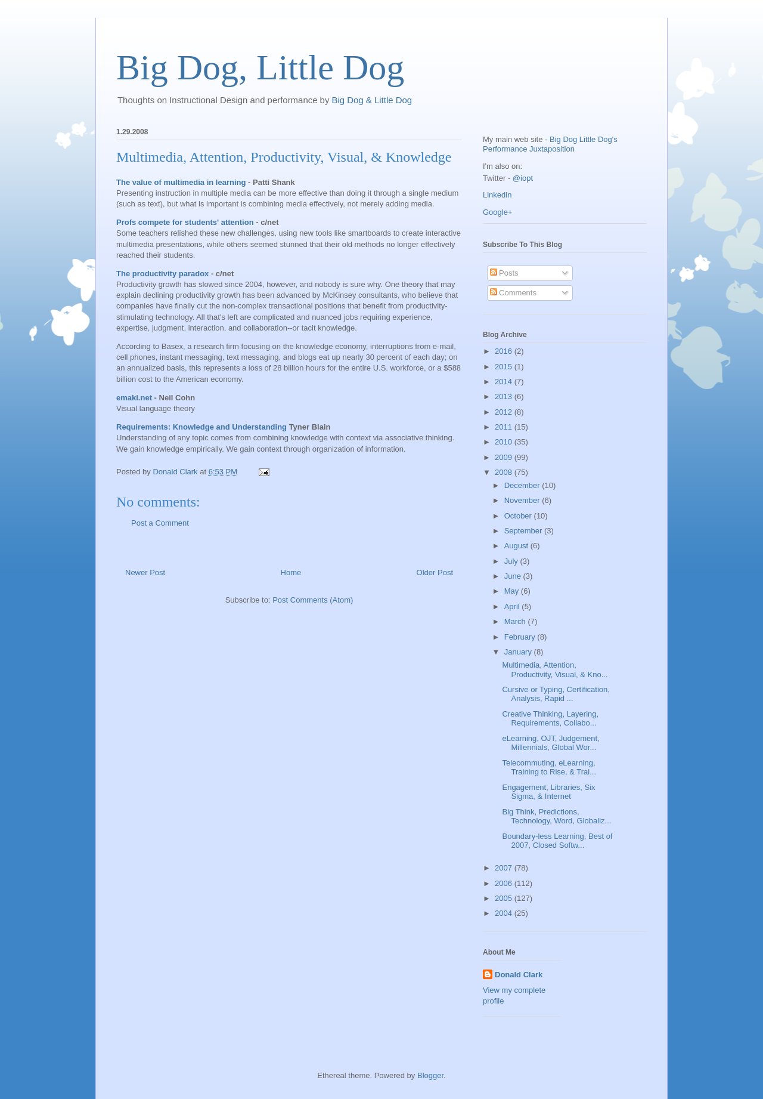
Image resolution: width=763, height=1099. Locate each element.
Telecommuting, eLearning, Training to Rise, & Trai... (549, 767)
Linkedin (497, 194)
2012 (504, 412)
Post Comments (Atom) (312, 599)
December (523, 485)
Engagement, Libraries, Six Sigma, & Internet (548, 792)
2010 (504, 441)
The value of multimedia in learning (181, 182)
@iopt (523, 178)
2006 (504, 883)
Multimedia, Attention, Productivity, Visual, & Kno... (554, 669)
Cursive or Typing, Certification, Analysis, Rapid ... (555, 694)
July (512, 561)
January (519, 651)
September (524, 530)
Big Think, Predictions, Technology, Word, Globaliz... (556, 816)
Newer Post (145, 572)
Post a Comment (160, 522)
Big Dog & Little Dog (372, 100)
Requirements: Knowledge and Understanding (201, 426)
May (512, 590)
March (516, 621)
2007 (504, 867)
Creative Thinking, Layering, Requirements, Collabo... (550, 718)
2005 (504, 898)
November (523, 500)
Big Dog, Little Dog (260, 67)
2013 (504, 396)
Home (291, 572)
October (519, 515)
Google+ (498, 212)
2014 (504, 381)
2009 (504, 457)
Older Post (435, 572)
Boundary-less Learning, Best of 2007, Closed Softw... (557, 841)
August (517, 545)
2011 (504, 426)
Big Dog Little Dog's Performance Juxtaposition (550, 144)
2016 (504, 351)
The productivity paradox (162, 273)
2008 (504, 472)
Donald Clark (518, 974)
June (513, 576)
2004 (504, 913)
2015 (504, 366)
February (521, 636)
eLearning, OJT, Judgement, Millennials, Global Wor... (550, 743)
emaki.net (134, 397)
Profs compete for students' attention (185, 222)
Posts (504, 272)
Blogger (430, 1075)
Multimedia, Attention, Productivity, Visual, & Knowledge (284, 157)
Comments (513, 292)
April (513, 606)
